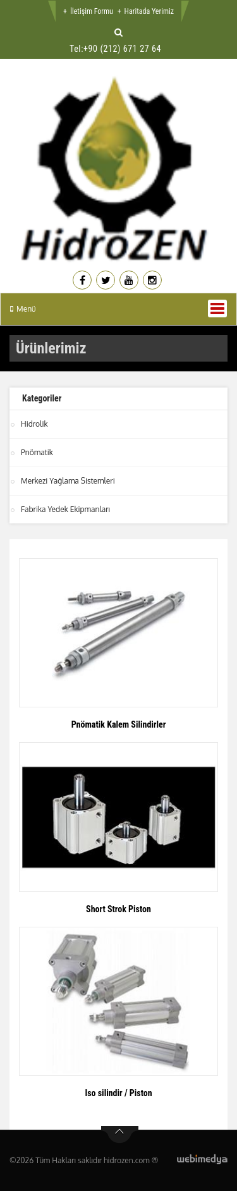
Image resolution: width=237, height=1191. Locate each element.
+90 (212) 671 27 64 (122, 49)
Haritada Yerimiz (149, 11)
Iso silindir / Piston (118, 1093)
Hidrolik (34, 424)
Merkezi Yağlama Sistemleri (68, 481)
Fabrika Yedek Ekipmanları (65, 509)
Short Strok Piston (118, 909)
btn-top (119, 1135)
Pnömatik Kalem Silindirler (118, 724)
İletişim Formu (91, 11)
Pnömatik (37, 452)
